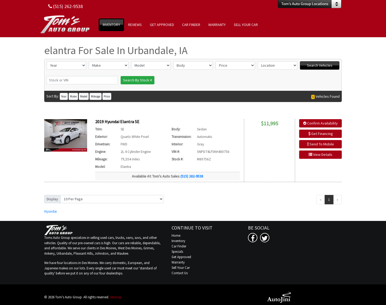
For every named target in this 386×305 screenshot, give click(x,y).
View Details (320, 154)
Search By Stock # (137, 80)
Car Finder (179, 246)
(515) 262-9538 (191, 176)
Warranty (178, 262)
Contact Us (180, 273)
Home (176, 235)
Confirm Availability (320, 123)
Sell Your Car (181, 267)
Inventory (178, 241)
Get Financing (320, 133)
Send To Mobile (320, 144)
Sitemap (116, 297)
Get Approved (181, 257)
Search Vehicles (319, 65)
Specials (177, 251)
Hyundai (50, 211)
